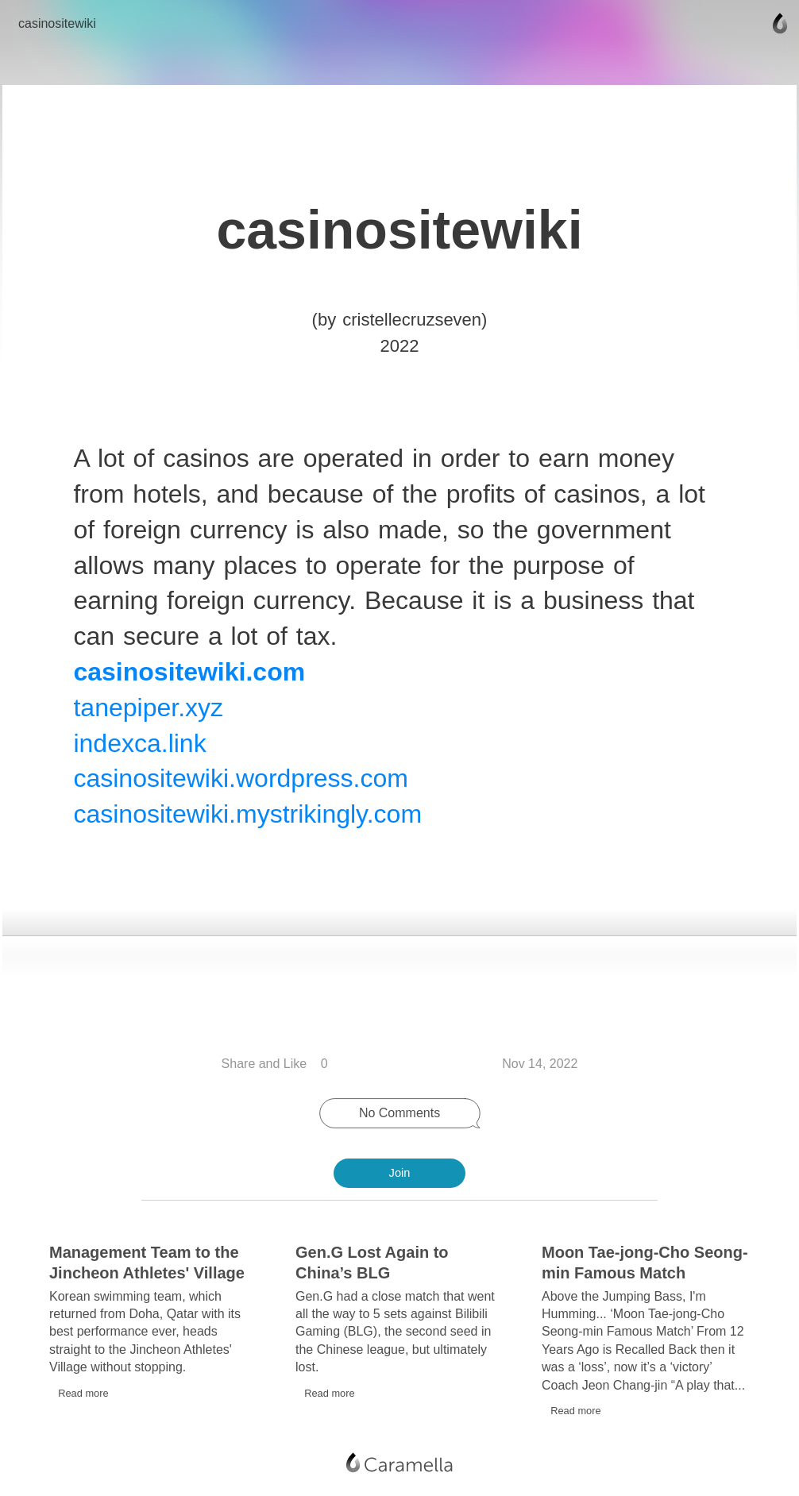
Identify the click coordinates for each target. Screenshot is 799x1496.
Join (400, 1172)
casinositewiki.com (191, 678)
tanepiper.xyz (150, 714)
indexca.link (141, 749)
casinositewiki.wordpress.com (242, 785)
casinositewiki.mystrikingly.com (249, 820)
